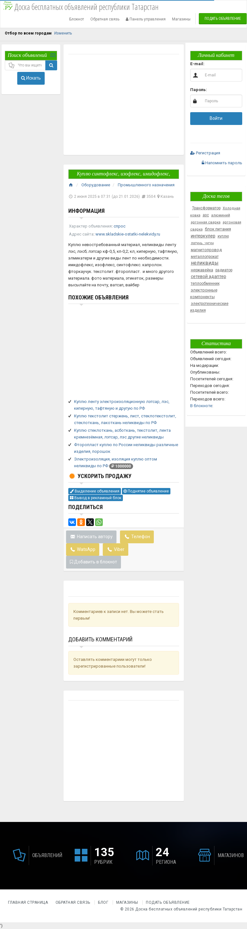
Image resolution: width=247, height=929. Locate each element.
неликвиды (205, 263)
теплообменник (205, 283)
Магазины (181, 19)
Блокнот (76, 19)
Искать (31, 78)
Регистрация (205, 153)
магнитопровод (206, 249)
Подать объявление (223, 18)
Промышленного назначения (146, 184)
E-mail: (197, 63)
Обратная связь (104, 19)
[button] (195, 132)
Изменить (63, 33)
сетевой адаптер (208, 276)
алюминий (220, 215)
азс (206, 215)
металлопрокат (205, 256)
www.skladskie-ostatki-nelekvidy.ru (127, 234)
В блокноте (201, 405)
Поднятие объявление (146, 491)
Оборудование (95, 184)
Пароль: (198, 89)
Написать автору (91, 536)
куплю (223, 236)
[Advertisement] (123, 105)
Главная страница (28, 902)
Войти (216, 118)
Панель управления (146, 19)
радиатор (223, 270)
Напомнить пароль (222, 162)
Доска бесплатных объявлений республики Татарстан (188, 909)
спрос (119, 226)
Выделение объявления (94, 491)
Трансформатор (206, 208)
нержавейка (202, 270)
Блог (103, 902)
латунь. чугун (202, 243)
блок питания (218, 229)
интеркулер (203, 236)
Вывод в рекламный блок (95, 498)
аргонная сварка (206, 222)
